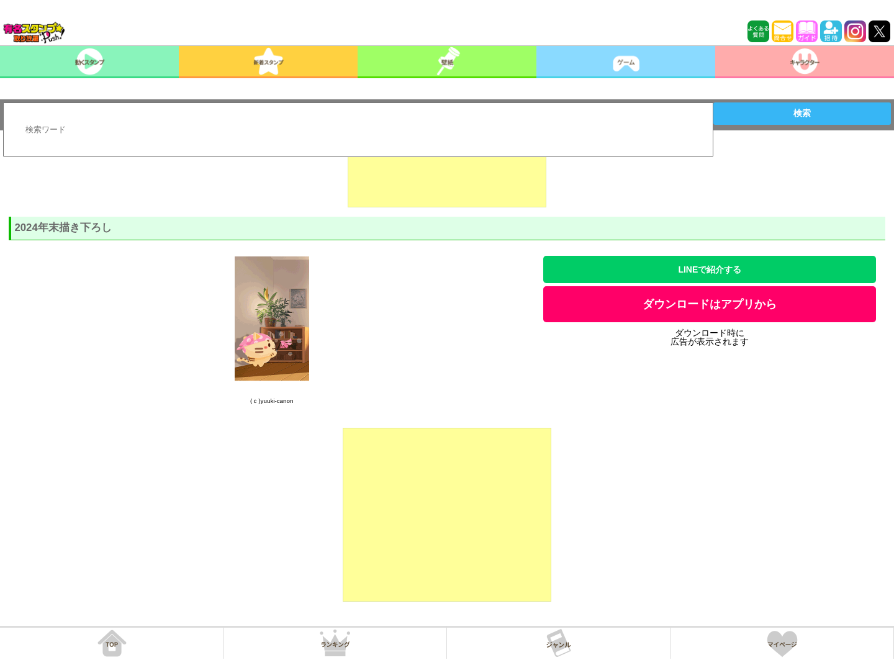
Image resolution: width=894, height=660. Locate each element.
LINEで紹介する (709, 269)
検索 (802, 113)
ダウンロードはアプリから (710, 304)
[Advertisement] (447, 176)
